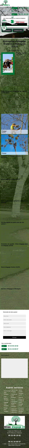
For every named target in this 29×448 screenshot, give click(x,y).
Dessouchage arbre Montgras (7, 392)
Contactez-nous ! (18, 30)
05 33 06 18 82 (13, 346)
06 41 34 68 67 (13, 349)
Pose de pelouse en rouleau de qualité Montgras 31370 (21, 401)
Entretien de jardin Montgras (14, 396)
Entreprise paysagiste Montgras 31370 (21, 410)
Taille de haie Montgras (14, 391)
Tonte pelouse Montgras (6, 398)
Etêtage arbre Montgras (6, 409)
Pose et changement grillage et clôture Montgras (14, 403)
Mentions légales (14, 445)
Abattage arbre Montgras (6, 404)
